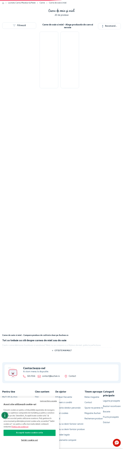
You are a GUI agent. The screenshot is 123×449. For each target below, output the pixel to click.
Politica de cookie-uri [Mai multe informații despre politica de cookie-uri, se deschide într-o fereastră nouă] (19, 427)
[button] (117, 443)
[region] (29, 423)
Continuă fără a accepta (48, 401)
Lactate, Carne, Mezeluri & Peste (21, 3)
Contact (72, 376)
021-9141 (31, 376)
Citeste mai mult (63, 351)
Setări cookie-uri (29, 440)
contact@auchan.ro (51, 376)
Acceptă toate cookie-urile (29, 433)
